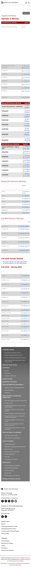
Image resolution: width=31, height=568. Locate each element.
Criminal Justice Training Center (10, 531)
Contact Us (26, 13)
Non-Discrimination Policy (15, 565)
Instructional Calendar (7, 550)
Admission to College (7, 543)
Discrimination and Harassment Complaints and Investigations (15, 563)
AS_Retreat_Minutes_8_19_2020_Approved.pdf (14, 263)
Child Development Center (8, 528)
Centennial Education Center (9, 526)
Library (3, 545)
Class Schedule (5, 541)
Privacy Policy (5, 533)
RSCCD (3, 524)
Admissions (4, 548)
